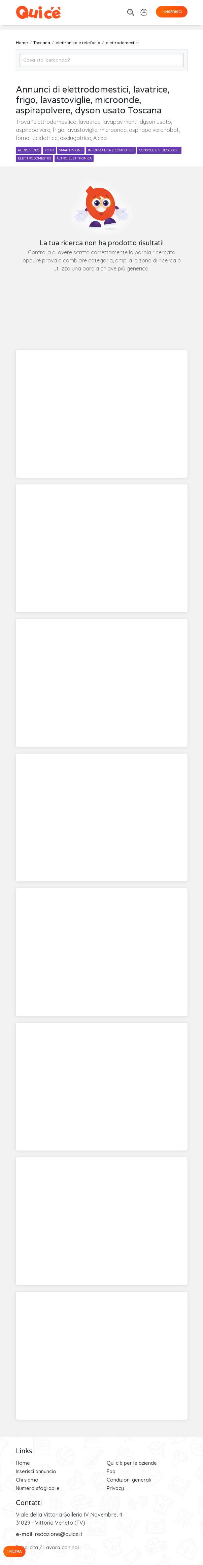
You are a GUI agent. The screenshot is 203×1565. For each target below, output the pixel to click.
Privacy (115, 1488)
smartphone (70, 150)
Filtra (14, 1551)
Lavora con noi (61, 1547)
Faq (111, 1471)
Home (23, 1463)
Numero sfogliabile (38, 1488)
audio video (28, 150)
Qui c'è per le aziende (132, 1463)
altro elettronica (74, 158)
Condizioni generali (129, 1480)
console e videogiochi (159, 150)
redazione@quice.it (58, 1534)
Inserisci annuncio (36, 1471)
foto (49, 150)
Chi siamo (27, 1480)
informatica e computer (111, 150)
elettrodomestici (34, 158)
